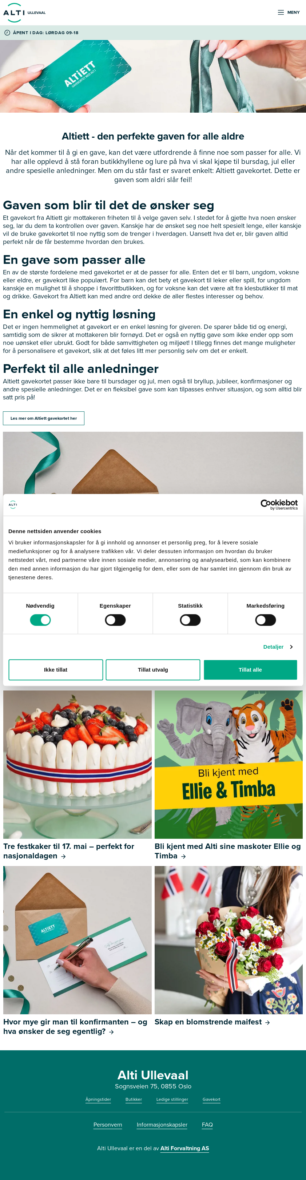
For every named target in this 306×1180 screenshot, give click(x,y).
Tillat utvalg (153, 669)
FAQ (207, 1124)
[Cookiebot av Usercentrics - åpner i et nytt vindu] (266, 504)
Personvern (108, 1124)
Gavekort (211, 1099)
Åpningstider (98, 1099)
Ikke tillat (55, 669)
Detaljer (273, 647)
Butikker (134, 1099)
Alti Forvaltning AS (184, 1148)
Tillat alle (250, 669)
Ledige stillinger (172, 1099)
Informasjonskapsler (162, 1124)
